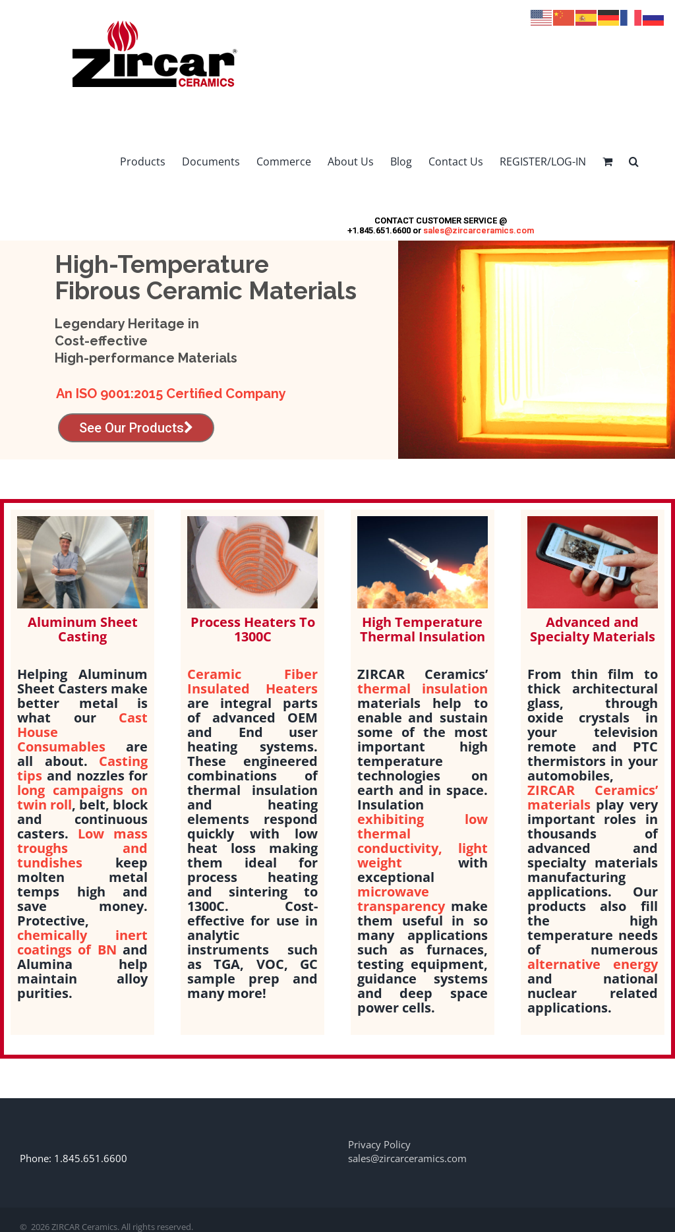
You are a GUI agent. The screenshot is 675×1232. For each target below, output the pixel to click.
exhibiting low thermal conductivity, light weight (422, 840)
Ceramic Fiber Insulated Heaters (252, 681)
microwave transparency (401, 899)
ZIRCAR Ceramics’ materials (592, 797)
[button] (634, 161)
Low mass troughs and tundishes (82, 848)
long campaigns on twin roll (82, 797)
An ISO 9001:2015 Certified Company (171, 393)
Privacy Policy (379, 1144)
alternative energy (592, 964)
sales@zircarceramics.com (478, 230)
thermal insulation (422, 688)
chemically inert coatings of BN (82, 942)
